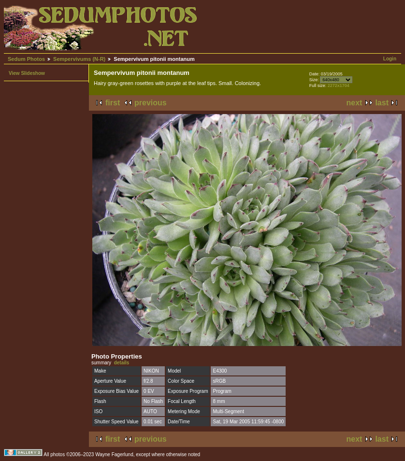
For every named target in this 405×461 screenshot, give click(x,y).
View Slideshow (27, 73)
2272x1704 (338, 85)
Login (389, 58)
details (122, 362)
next (354, 103)
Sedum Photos (26, 59)
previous (150, 103)
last (382, 103)
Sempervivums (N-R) (79, 59)
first (112, 103)
